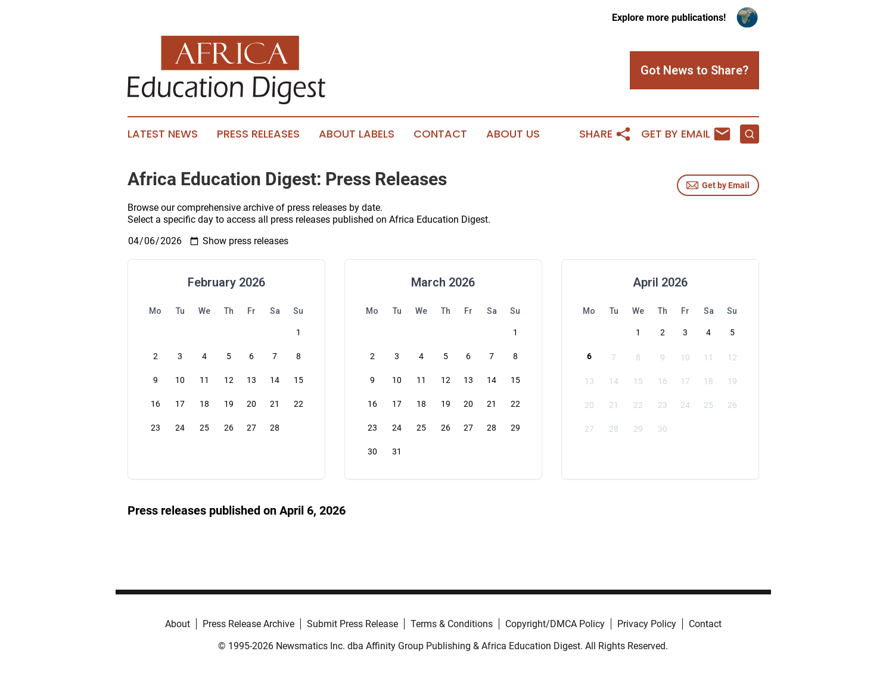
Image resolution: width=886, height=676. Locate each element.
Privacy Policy (646, 624)
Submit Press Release (352, 624)
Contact (440, 134)
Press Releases (258, 134)
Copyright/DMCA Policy (555, 624)
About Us (513, 134)
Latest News (163, 134)
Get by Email (718, 185)
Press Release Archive (248, 624)
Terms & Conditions (452, 624)
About (177, 624)
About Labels (356, 134)
